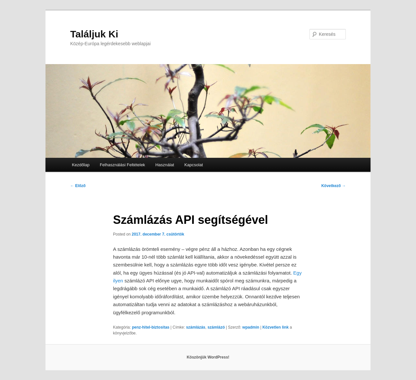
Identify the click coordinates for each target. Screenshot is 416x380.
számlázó (216, 327)
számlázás (195, 327)
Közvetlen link (276, 327)
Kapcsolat (193, 164)
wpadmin (250, 327)
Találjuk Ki (94, 34)
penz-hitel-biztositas (150, 327)
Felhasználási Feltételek (122, 164)
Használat (164, 164)
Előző (77, 185)
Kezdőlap (80, 164)
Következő (333, 185)
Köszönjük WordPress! (208, 357)
